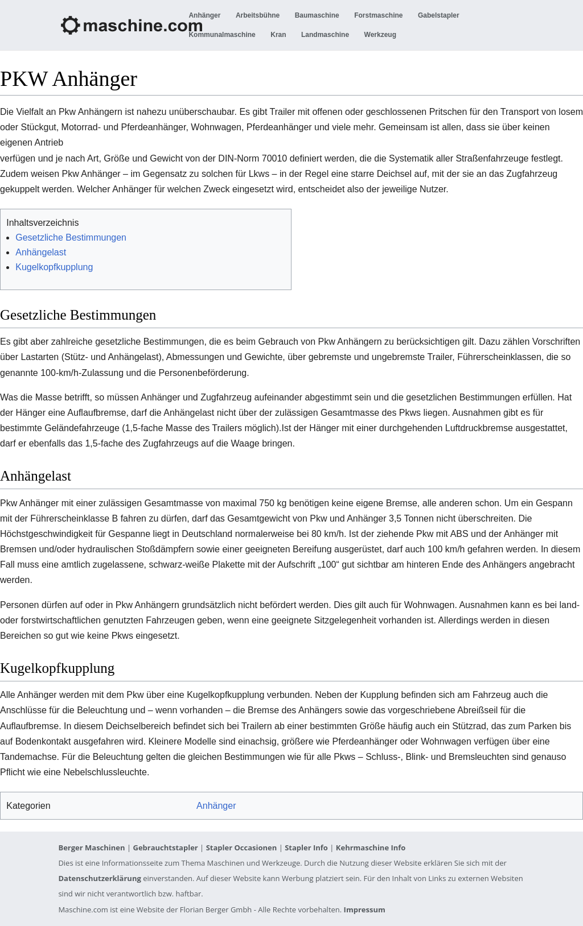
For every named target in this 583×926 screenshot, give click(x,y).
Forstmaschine (378, 15)
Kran (278, 35)
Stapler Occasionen (241, 847)
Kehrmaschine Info (371, 847)
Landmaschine (325, 35)
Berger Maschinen (91, 847)
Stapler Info (306, 847)
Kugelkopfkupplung (54, 267)
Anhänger (204, 15)
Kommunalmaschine (221, 35)
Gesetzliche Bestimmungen (70, 237)
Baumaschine (317, 15)
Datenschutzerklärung (99, 878)
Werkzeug (380, 35)
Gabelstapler (438, 15)
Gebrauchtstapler (165, 847)
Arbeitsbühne (258, 15)
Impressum (364, 909)
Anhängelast (40, 252)
